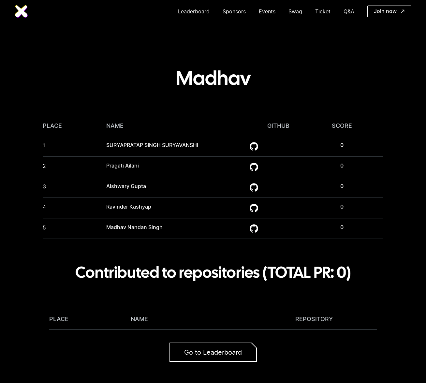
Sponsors (234, 11)
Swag (295, 11)
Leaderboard (194, 11)
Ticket (323, 11)
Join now (389, 11)
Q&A (349, 11)
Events (267, 11)
